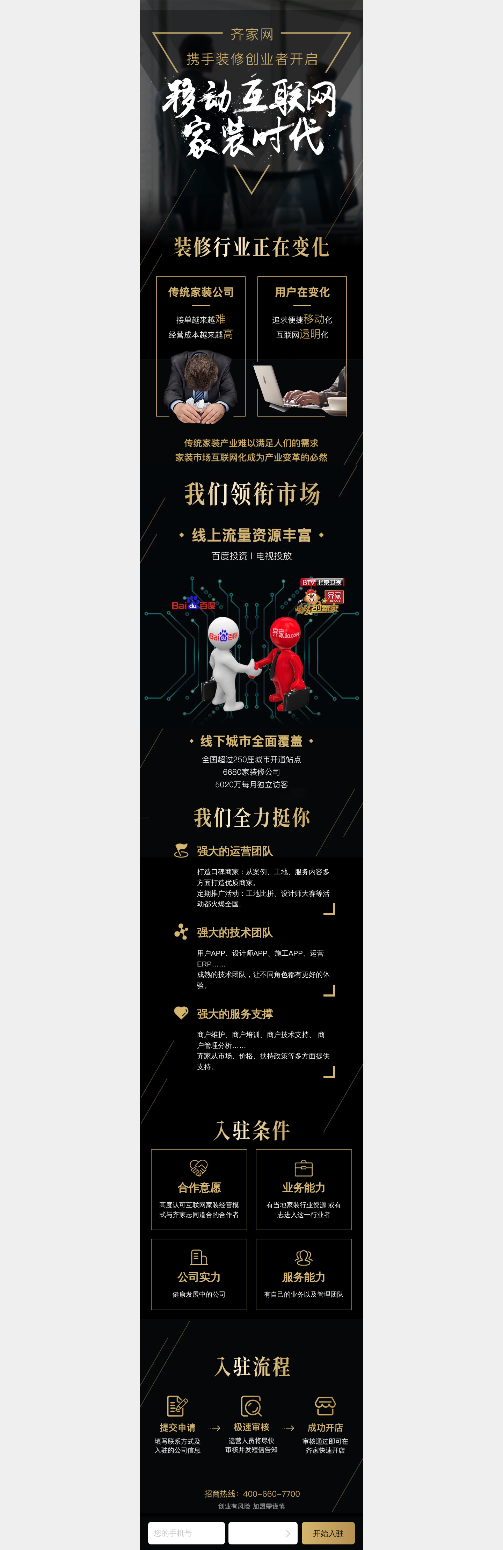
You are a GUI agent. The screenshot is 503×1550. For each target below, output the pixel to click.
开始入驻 (328, 1533)
